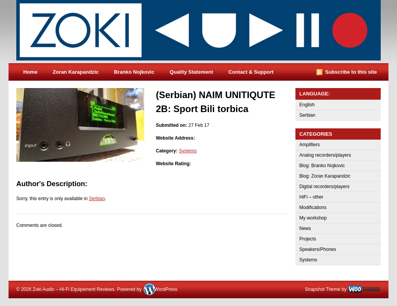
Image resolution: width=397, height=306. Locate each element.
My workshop (313, 218)
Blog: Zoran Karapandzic (324, 176)
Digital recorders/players (324, 186)
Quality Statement (191, 72)
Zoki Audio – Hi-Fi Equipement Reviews (206, 31)
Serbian (97, 198)
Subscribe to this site (351, 72)
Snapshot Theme (322, 289)
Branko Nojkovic (134, 72)
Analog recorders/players (325, 155)
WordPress (165, 289)
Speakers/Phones (317, 249)
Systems (188, 151)
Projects (307, 239)
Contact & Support (250, 72)
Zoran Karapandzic (76, 72)
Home (30, 72)
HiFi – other (311, 197)
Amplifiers (309, 144)
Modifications (312, 207)
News (305, 228)
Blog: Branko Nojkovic (322, 165)
